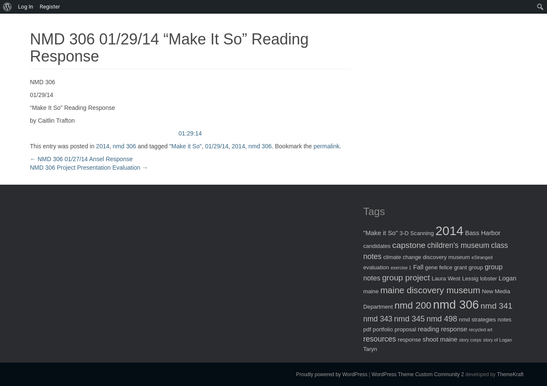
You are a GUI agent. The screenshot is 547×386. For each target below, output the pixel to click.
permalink (327, 146)
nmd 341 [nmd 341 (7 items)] (497, 305)
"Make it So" (185, 146)
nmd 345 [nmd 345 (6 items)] (409, 318)
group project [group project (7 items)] (406, 277)
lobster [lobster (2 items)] (488, 278)
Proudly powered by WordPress (332, 374)
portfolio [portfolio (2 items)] (383, 329)
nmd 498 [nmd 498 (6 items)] (441, 318)
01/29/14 (217, 146)
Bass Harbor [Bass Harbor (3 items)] (482, 232)
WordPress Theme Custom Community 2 (417, 374)
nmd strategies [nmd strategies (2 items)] (477, 319)
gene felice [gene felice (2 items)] (439, 267)
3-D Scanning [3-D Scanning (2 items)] (417, 233)
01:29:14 (190, 133)
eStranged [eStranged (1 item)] (482, 257)
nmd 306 (124, 146)
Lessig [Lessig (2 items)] (470, 278)
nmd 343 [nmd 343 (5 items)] (377, 319)
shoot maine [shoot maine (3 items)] (440, 339)
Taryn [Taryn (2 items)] (370, 349)
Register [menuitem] (50, 6)
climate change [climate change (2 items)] (402, 257)
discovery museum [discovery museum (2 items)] (446, 257)
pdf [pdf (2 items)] (367, 329)
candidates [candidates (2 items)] (377, 246)
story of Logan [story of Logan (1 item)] (497, 339)
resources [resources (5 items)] (379, 339)
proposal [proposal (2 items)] (405, 329)
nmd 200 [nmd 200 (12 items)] (412, 305)
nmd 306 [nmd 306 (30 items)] (456, 304)
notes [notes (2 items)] (504, 319)
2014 (102, 146)
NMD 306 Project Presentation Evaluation (89, 167)
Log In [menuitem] (25, 6)
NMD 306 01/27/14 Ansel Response (81, 159)
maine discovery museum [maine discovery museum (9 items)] (430, 290)
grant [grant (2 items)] (460, 267)
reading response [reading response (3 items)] (442, 329)
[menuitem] (7, 7)
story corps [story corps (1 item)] (470, 339)
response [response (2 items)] (409, 339)
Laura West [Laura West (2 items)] (446, 278)
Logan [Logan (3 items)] (508, 278)
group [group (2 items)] (475, 267)
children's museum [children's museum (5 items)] (458, 245)
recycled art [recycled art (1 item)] (480, 329)
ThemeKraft (510, 374)
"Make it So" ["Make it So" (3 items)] (380, 232)
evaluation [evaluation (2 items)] (376, 267)
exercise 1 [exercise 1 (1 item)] (401, 267)
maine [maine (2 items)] (371, 291)
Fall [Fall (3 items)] (418, 267)
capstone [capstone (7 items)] (409, 245)
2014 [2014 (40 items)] (449, 231)
